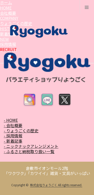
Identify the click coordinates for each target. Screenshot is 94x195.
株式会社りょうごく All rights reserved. (56, 185)
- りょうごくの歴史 (21, 131)
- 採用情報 (13, 136)
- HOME (11, 120)
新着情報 (8, 36)
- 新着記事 (13, 141)
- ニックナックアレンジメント (31, 146)
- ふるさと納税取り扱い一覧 (29, 151)
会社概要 (9, 15)
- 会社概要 (13, 125)
